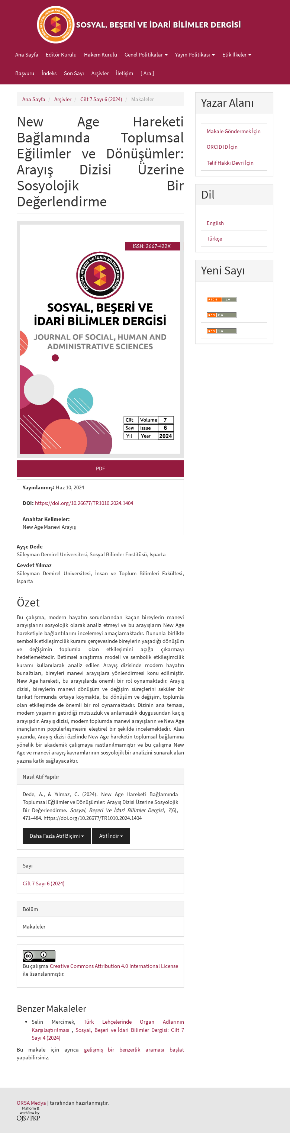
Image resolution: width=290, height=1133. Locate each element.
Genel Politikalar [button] (146, 54)
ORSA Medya (31, 1102)
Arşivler (100, 73)
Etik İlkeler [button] (236, 54)
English (215, 222)
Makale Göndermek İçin (234, 131)
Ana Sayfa (26, 54)
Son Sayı (74, 73)
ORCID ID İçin (222, 146)
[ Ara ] (147, 73)
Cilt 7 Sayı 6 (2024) (101, 99)
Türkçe (214, 238)
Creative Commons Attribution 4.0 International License (114, 965)
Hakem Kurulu (100, 54)
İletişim (124, 73)
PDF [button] (100, 468)
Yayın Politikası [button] (195, 54)
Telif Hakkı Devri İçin (230, 162)
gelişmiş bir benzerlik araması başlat (134, 1049)
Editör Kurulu (61, 54)
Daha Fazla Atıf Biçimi (57, 835)
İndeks (49, 73)
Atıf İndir (111, 835)
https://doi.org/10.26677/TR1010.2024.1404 (84, 502)
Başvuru (24, 73)
